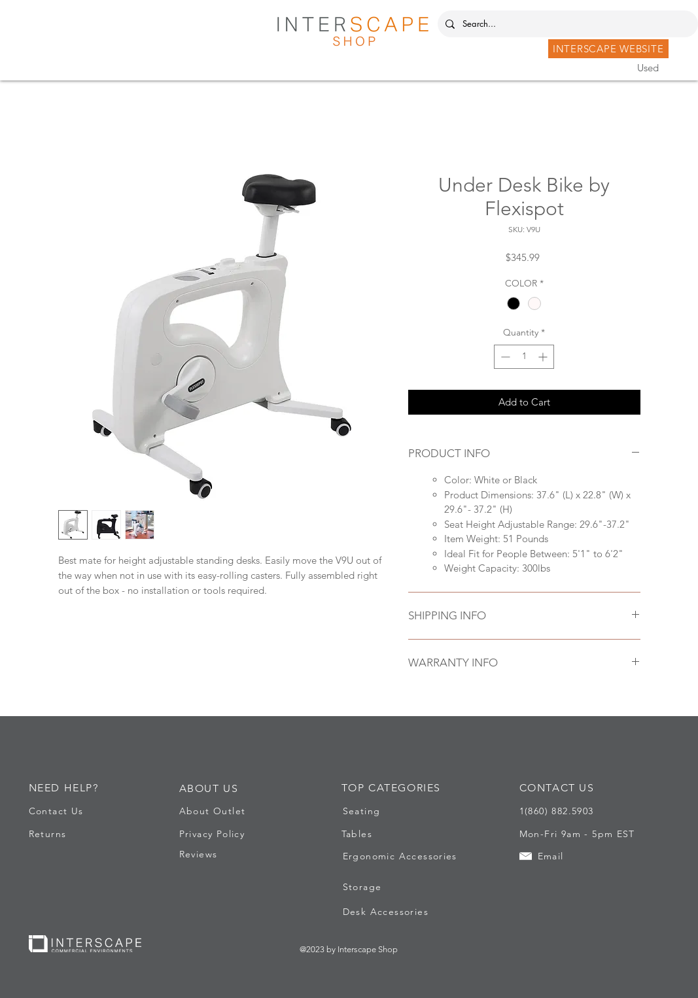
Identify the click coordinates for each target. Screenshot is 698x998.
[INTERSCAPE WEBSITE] (608, 48)
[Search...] (566, 23)
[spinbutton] (524, 356)
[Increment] (544, 356)
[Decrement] (504, 356)
